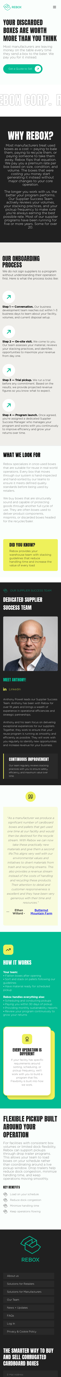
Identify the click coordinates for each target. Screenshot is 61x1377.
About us (13, 1275)
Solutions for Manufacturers (24, 1291)
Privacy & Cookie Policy (21, 1331)
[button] (54, 7)
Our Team (13, 1299)
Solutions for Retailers (20, 1283)
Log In (11, 1323)
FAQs (10, 1315)
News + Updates (17, 1307)
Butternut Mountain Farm (41, 912)
